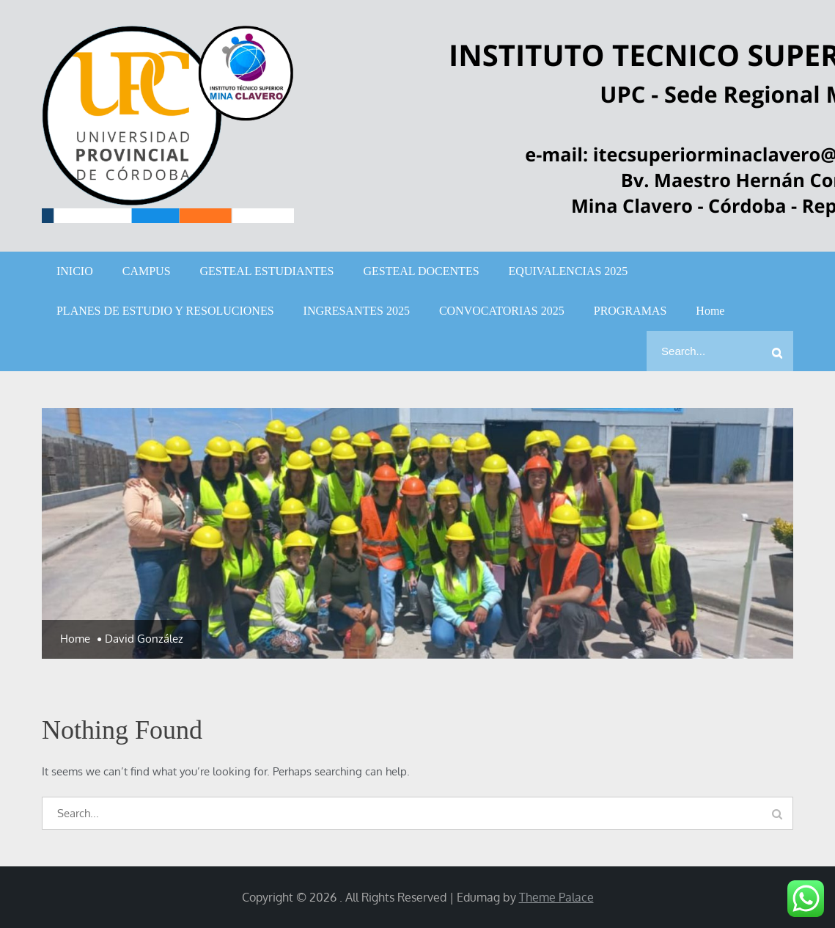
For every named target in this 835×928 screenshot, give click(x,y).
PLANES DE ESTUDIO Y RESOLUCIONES (165, 310)
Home (710, 310)
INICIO (74, 271)
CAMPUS (146, 271)
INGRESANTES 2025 (357, 310)
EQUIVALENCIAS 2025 (568, 271)
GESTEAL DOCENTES (421, 271)
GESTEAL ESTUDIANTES (267, 271)
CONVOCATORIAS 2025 (501, 310)
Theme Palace (556, 897)
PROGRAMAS (630, 310)
